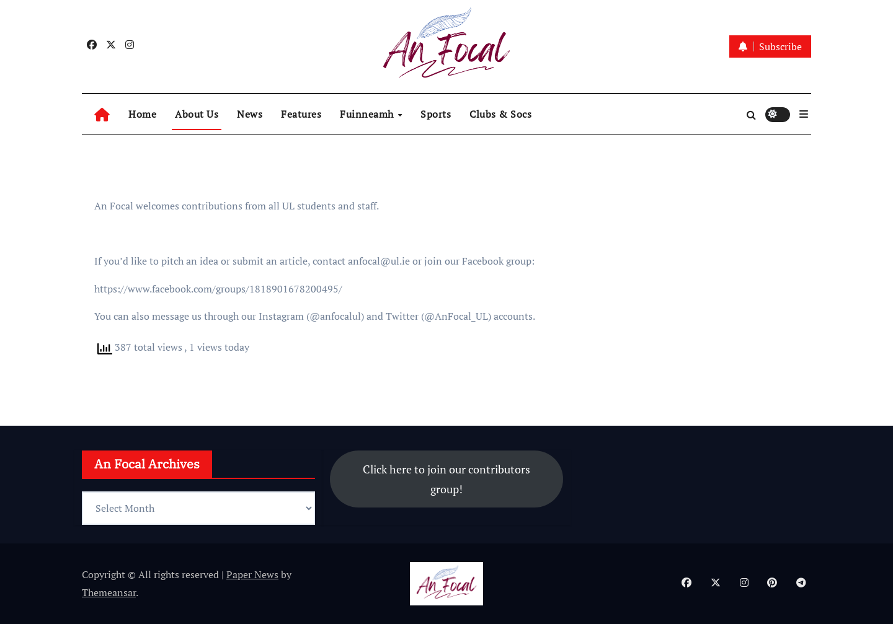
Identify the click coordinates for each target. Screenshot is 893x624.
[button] (803, 114)
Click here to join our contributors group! (446, 479)
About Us (196, 114)
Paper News (252, 574)
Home (142, 114)
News (249, 114)
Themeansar (109, 592)
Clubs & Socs (500, 114)
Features (301, 114)
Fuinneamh (368, 114)
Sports (435, 114)
